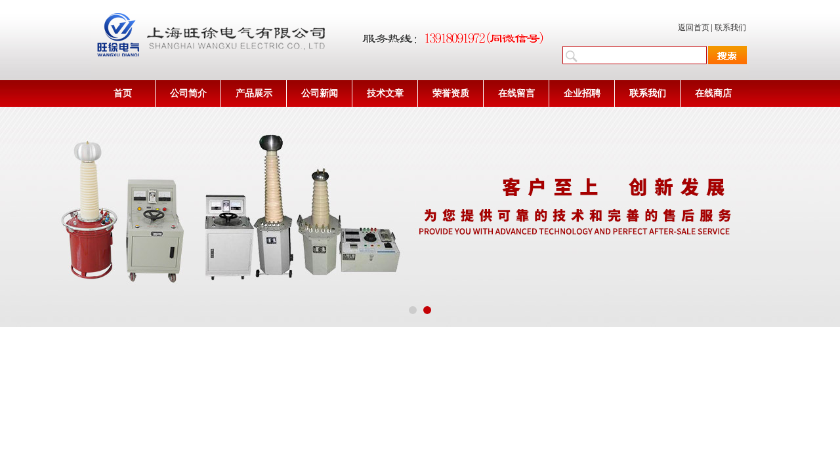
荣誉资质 (450, 93)
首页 (123, 93)
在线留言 (516, 93)
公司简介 (188, 93)
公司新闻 (319, 93)
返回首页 (693, 27)
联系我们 (730, 27)
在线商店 (713, 93)
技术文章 (385, 93)
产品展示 (254, 93)
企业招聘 (582, 93)
